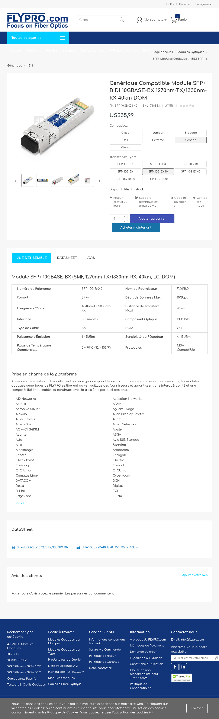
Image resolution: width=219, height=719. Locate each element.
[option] (27, 181)
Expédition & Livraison (146, 658)
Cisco (125, 132)
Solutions (33, 50)
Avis (91, 258)
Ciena (125, 147)
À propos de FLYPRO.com (148, 639)
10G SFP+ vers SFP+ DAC (24, 672)
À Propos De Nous (124, 50)
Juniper (158, 132)
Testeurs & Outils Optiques (26, 684)
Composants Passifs (21, 678)
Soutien (69, 50)
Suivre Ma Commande (105, 649)
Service (52, 50)
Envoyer (197, 708)
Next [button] (98, 181)
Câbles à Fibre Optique (65, 684)
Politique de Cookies (62, 712)
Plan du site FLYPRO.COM (66, 671)
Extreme (158, 140)
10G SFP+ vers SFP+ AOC (24, 666)
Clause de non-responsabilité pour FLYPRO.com (144, 674)
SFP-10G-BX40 (158, 171)
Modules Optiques (61, 678)
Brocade (191, 132)
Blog (146, 50)
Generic (190, 140)
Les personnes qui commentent (89, 593)
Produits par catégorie (64, 659)
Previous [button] (16, 181)
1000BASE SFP (17, 660)
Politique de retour (102, 655)
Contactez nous (202, 201)
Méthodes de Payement (147, 645)
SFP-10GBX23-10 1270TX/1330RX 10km (44, 547)
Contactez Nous (92, 50)
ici (151, 712)
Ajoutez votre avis (195, 575)
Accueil (15, 50)
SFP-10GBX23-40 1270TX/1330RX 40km (109, 547)
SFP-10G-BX (125, 164)
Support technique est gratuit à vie (148, 201)
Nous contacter (100, 668)
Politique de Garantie (104, 661)
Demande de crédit (144, 651)
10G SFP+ (13, 654)
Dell (125, 140)
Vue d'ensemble (32, 258)
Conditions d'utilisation (146, 663)
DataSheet (67, 258)
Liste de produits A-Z (63, 665)
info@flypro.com (192, 639)
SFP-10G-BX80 (125, 179)
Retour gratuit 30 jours (120, 201)
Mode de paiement (180, 201)
